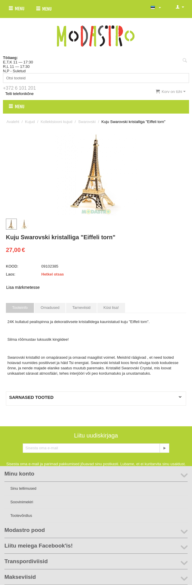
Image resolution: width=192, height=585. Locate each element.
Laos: (10, 274)
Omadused (50, 307)
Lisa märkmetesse (23, 287)
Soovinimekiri (21, 502)
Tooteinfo (20, 307)
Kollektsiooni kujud (57, 121)
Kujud (30, 121)
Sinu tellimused (23, 488)
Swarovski (87, 121)
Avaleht (12, 121)
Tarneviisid (81, 307)
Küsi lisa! (111, 307)
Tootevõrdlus (21, 515)
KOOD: (12, 266)
